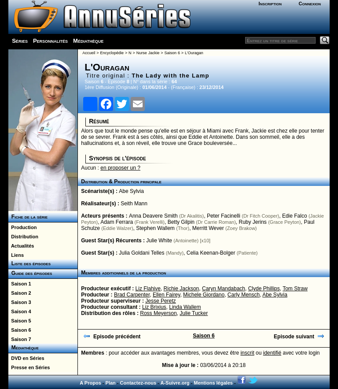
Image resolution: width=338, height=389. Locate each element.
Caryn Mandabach (223, 288)
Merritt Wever (208, 228)
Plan (111, 382)
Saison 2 (19, 293)
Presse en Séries (29, 367)
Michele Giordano (203, 295)
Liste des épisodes (29, 263)
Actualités (21, 245)
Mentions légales (213, 382)
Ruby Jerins (253, 222)
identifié (272, 353)
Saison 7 (19, 339)
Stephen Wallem (155, 228)
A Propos (90, 382)
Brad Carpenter (132, 295)
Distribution (23, 236)
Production (22, 227)
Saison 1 (19, 283)
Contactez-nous (138, 382)
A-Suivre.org (174, 382)
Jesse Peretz (160, 301)
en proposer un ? (120, 168)
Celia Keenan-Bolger (211, 253)
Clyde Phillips (264, 288)
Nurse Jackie (147, 53)
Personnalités (50, 40)
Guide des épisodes (30, 273)
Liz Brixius (154, 307)
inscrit (247, 353)
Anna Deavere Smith (153, 216)
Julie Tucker (194, 313)
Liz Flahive (148, 288)
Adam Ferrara (116, 222)
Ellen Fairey (166, 295)
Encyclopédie (112, 53)
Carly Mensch (244, 295)
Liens (16, 255)
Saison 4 (19, 311)
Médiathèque (88, 40)
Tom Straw (295, 288)
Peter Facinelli (223, 216)
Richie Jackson (181, 288)
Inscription (270, 3)
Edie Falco (294, 216)
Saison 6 (19, 330)
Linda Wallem (185, 307)
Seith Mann (134, 203)
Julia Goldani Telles (141, 253)
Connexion (309, 3)
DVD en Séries (26, 358)
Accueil (88, 53)
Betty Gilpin (181, 222)
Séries (20, 40)
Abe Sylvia (131, 191)
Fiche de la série (28, 217)
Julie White (159, 240)
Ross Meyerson (158, 313)
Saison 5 (19, 320)
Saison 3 (19, 302)
